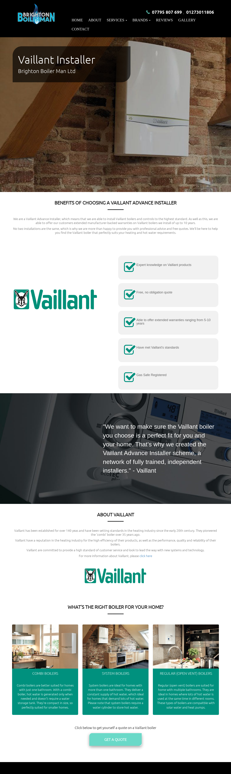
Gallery (187, 20)
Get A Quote (115, 739)
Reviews (164, 20)
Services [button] (117, 20)
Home (77, 20)
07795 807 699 (167, 12)
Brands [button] (141, 20)
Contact (80, 29)
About (94, 20)
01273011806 (200, 12)
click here (146, 556)
